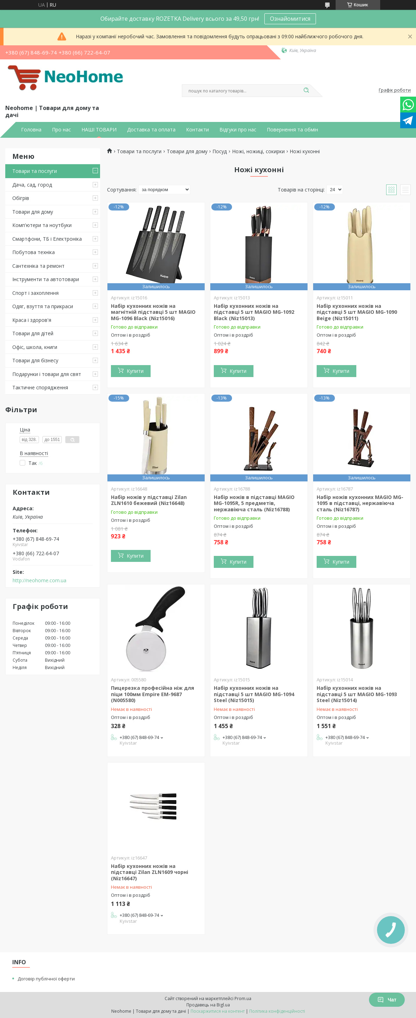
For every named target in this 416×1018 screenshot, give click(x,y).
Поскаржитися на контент (218, 1011)
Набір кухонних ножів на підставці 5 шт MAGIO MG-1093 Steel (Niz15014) (357, 694)
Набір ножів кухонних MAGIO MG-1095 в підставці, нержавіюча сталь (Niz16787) (360, 503)
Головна (31, 129)
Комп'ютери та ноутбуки (42, 225)
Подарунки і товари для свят (46, 374)
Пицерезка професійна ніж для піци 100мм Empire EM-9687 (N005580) (152, 694)
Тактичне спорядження (40, 387)
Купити (135, 371)
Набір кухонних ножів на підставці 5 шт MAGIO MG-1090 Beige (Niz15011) (357, 312)
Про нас (61, 129)
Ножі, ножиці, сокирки (258, 151)
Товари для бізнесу (35, 360)
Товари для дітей (32, 333)
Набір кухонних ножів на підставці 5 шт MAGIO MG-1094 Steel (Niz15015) (254, 694)
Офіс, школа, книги (34, 347)
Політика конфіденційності (277, 1011)
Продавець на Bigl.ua (208, 1005)
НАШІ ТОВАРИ (99, 129)
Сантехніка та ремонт (38, 265)
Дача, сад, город (32, 184)
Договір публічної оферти (46, 978)
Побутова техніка (33, 252)
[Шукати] (306, 90)
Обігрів (20, 198)
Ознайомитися (290, 18)
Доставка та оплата (151, 129)
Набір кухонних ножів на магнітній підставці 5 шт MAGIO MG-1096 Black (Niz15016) (153, 312)
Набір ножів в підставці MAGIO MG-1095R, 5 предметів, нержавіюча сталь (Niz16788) (254, 503)
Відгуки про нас (237, 129)
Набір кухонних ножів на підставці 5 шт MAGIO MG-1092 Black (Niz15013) (254, 312)
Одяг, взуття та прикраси (42, 306)
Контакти (197, 129)
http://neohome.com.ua (39, 580)
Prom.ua (243, 998)
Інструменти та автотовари (45, 279)
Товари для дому (32, 211)
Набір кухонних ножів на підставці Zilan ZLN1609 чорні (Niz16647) (149, 872)
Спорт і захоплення (35, 293)
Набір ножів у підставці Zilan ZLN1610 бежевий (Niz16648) (149, 500)
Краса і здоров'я (31, 320)
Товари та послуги (34, 171)
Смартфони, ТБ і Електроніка (47, 238)
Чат (386, 1000)
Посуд (219, 151)
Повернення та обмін (292, 129)
